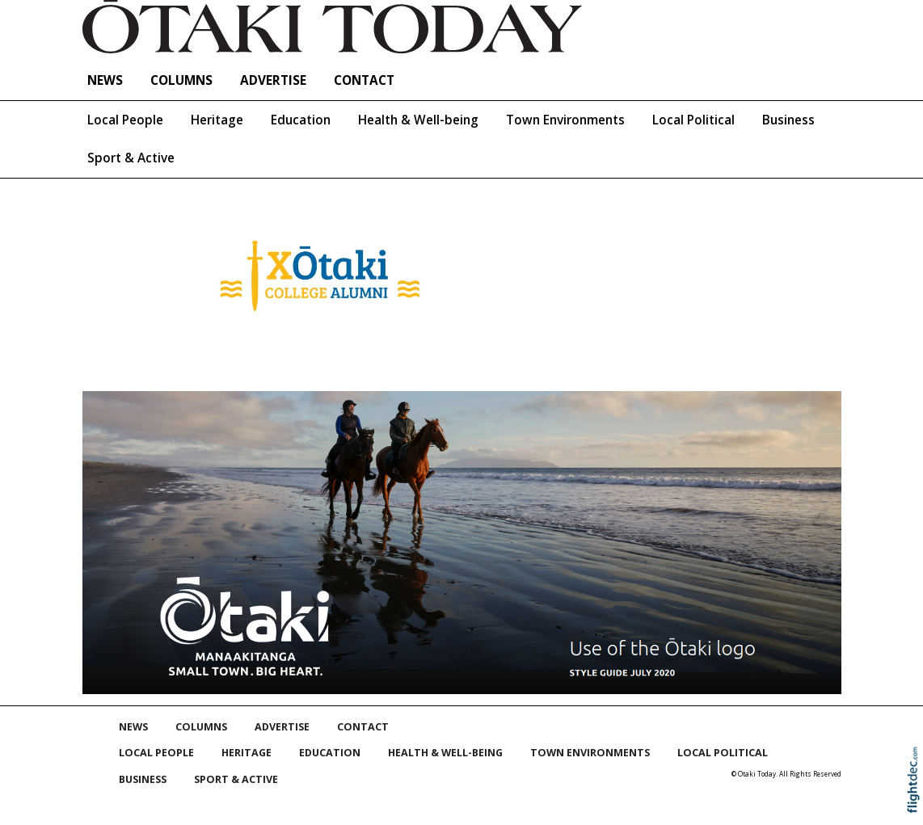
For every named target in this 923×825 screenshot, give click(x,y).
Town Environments (565, 120)
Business (788, 120)
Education (301, 120)
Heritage (217, 120)
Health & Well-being (418, 120)
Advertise (273, 80)
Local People (125, 120)
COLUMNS (181, 80)
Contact (364, 80)
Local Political (693, 120)
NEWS (105, 80)
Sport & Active (131, 157)
